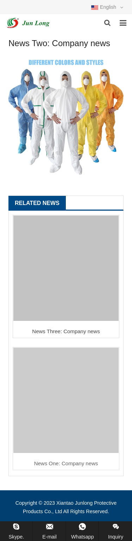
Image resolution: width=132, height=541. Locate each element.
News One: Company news (66, 463)
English (107, 7)
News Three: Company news (66, 331)
